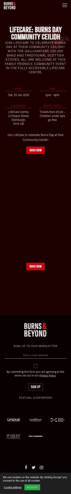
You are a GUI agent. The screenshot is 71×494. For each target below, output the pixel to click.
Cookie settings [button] (13, 487)
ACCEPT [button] (32, 487)
